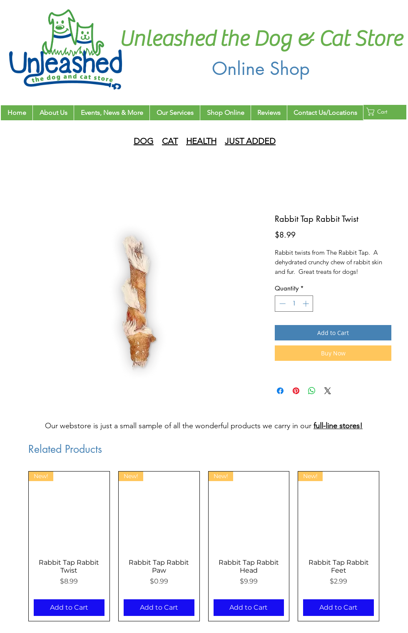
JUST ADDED (250, 141)
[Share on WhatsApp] (312, 391)
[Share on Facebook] (280, 391)
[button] (382, 112)
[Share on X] (328, 391)
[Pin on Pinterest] (296, 391)
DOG (144, 141)
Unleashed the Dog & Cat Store (260, 39)
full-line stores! (338, 425)
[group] (203, 546)
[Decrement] (281, 303)
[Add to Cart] (69, 607)
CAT (170, 141)
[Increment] (306, 303)
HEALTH (201, 141)
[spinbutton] (294, 303)
